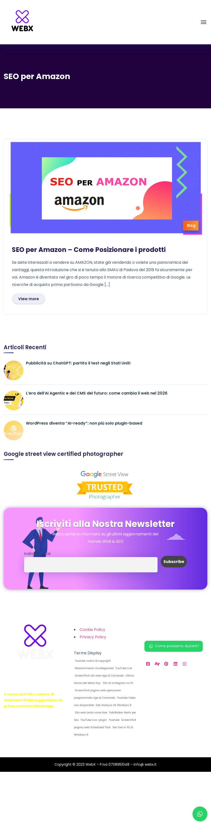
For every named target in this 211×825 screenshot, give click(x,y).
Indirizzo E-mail (37, 553)
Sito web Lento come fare (90, 712)
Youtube (114, 720)
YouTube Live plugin (93, 720)
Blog (191, 225)
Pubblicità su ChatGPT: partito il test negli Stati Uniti (78, 363)
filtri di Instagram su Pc (117, 683)
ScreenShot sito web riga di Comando (99, 675)
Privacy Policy (93, 637)
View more (28, 298)
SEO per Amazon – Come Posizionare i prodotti (89, 249)
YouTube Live (123, 668)
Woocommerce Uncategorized (94, 668)
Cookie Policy (92, 629)
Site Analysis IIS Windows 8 (113, 705)
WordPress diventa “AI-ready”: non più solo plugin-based (84, 423)
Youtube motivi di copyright (92, 661)
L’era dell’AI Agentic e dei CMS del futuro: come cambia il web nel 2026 (96, 393)
